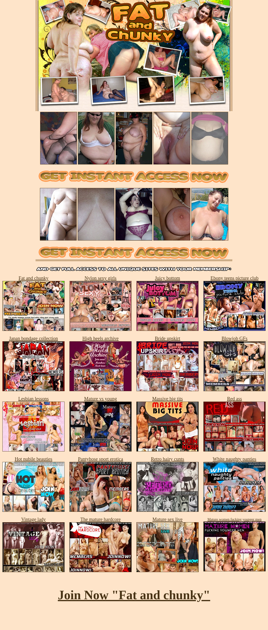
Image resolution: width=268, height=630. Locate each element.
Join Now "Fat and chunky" (134, 595)
